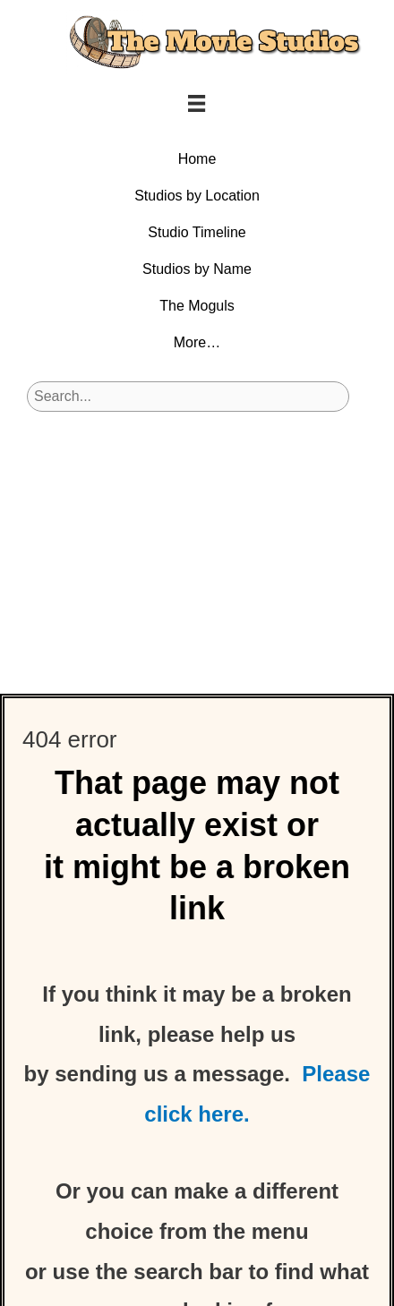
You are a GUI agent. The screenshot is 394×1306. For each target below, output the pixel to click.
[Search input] (188, 396)
